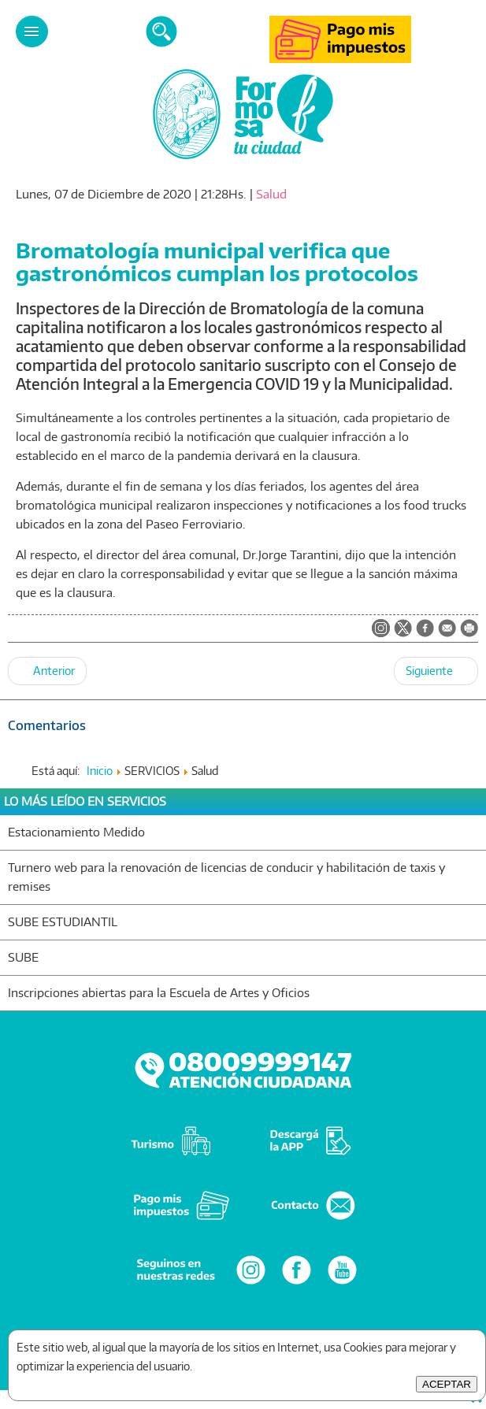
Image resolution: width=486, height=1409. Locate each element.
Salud (271, 194)
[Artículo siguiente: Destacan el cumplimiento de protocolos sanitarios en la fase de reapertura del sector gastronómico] (436, 671)
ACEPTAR (446, 1384)
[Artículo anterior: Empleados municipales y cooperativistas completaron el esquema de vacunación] (47, 671)
